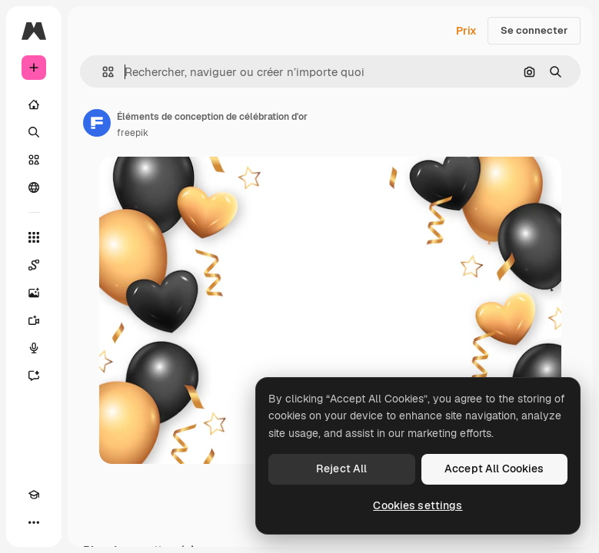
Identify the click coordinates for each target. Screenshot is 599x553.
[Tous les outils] (34, 237)
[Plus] (34, 522)
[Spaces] (34, 265)
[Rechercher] (34, 132)
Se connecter (534, 30)
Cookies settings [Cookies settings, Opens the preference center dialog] (417, 505)
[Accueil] (34, 104)
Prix (466, 31)
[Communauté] (34, 187)
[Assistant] (34, 375)
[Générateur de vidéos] (34, 320)
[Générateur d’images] (34, 292)
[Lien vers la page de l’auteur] (97, 123)
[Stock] (34, 159)
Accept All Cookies (494, 468)
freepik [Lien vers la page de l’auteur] (132, 133)
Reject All (341, 468)
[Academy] (34, 494)
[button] (102, 72)
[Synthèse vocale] (34, 348)
